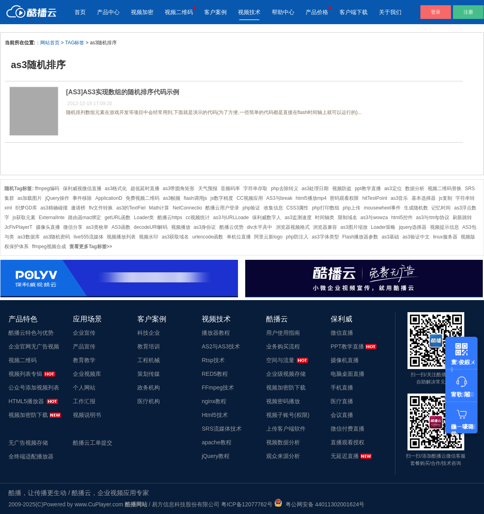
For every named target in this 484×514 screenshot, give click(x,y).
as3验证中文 (415, 237)
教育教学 (84, 360)
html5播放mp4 (311, 198)
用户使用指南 (283, 333)
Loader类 (144, 217)
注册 (468, 12)
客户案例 (215, 12)
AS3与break (279, 198)
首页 (80, 12)
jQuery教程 (216, 456)
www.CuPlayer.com (98, 504)
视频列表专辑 (25, 374)
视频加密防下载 (28, 415)
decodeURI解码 (151, 227)
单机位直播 (239, 237)
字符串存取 (255, 188)
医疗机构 (148, 401)
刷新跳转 (462, 217)
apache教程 (217, 442)
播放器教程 (216, 333)
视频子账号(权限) (287, 415)
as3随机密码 (56, 237)
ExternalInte (51, 217)
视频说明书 (87, 415)
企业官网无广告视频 (33, 346)
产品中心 (108, 12)
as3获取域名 (175, 237)
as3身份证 (205, 227)
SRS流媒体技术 (222, 428)
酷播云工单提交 (92, 442)
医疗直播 (342, 401)
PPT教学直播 (347, 346)
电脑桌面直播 (347, 374)
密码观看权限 (344, 198)
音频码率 (230, 188)
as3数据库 (28, 237)
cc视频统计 (198, 217)
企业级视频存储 (286, 374)
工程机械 (148, 360)
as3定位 (392, 188)
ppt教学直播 (368, 188)
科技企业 (148, 333)
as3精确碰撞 (53, 208)
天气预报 (207, 188)
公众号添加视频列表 (33, 387)
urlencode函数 (207, 237)
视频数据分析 (283, 442)
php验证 (251, 208)
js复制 (445, 198)
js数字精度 (222, 198)
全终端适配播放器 (31, 456)
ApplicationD (108, 198)
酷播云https (169, 217)
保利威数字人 (266, 217)
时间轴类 (324, 217)
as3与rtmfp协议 (432, 217)
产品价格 (317, 12)
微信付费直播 (347, 428)
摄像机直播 (345, 360)
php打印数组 (325, 208)
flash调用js (195, 198)
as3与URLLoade (231, 217)
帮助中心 (283, 12)
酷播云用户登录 (222, 208)
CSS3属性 (297, 208)
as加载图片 (29, 198)
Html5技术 (215, 415)
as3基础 (390, 237)
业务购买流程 (283, 346)
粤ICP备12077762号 (247, 504)
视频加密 (142, 12)
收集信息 (273, 208)
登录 (436, 12)
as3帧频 (171, 198)
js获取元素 (23, 217)
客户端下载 (353, 12)
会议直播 (342, 415)
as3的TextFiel (131, 208)
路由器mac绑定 (84, 217)
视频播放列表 (121, 237)
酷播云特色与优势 (31, 333)
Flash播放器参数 (360, 237)
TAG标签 (75, 43)
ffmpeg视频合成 (49, 246)
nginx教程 (214, 401)
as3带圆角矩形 (178, 188)
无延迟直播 (345, 456)
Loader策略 (383, 227)
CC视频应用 (250, 198)
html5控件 (401, 217)
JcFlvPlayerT (18, 227)
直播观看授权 (347, 442)
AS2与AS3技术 (221, 346)
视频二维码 (179, 12)
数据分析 (414, 188)
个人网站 (84, 387)
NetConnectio (187, 208)
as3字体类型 (325, 237)
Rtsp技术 (213, 360)
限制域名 (347, 217)
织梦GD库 (26, 208)
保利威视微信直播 (82, 188)
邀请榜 (78, 208)
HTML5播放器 (26, 401)
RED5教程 (215, 374)
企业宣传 (84, 333)
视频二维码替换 (444, 188)
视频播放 (180, 227)
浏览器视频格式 (293, 227)
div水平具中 (259, 227)
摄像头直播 (48, 227)
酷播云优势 (231, 227)
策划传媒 (148, 374)
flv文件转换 (101, 208)
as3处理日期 (315, 188)
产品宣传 (84, 346)
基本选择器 (424, 198)
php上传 (351, 208)
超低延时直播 (144, 188)
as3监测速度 (298, 217)
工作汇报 (84, 401)
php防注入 (297, 237)
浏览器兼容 (325, 227)
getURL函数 (118, 217)
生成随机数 (416, 208)
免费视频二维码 (142, 198)
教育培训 (148, 346)
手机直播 (342, 387)
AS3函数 (121, 227)
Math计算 (159, 208)
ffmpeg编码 (47, 188)
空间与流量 (280, 360)
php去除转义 (284, 188)
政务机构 (148, 387)
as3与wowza (374, 217)
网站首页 (50, 43)
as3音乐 (399, 198)
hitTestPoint (374, 198)
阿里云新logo (268, 237)
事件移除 (82, 198)
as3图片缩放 (353, 227)
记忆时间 (441, 208)
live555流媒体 (88, 237)
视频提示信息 (444, 227)
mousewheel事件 (382, 208)
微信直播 (342, 333)
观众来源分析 (283, 456)
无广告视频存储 (28, 442)
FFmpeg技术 (218, 387)
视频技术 (249, 12)
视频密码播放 (283, 401)
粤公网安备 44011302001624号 (319, 504)
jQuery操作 (57, 198)
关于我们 (390, 12)
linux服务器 (445, 237)
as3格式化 (116, 188)
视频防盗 (342, 188)
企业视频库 (87, 374)
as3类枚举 (97, 227)
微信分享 (73, 227)
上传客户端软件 (286, 428)
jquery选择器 (413, 227)
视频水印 (148, 237)
